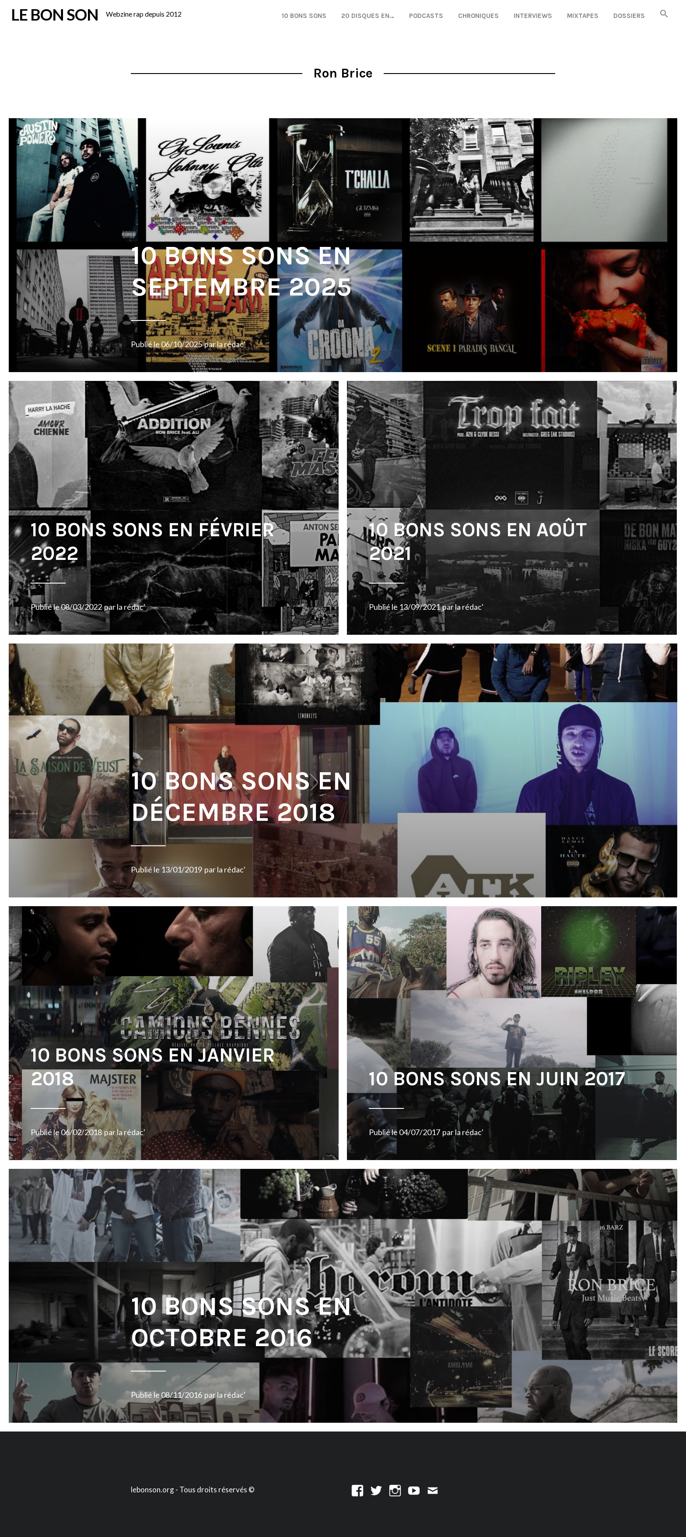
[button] (664, 14)
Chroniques (478, 16)
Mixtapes (582, 16)
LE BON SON (54, 14)
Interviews (533, 16)
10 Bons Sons (304, 16)
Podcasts (426, 16)
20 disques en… (367, 16)
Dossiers (629, 16)
